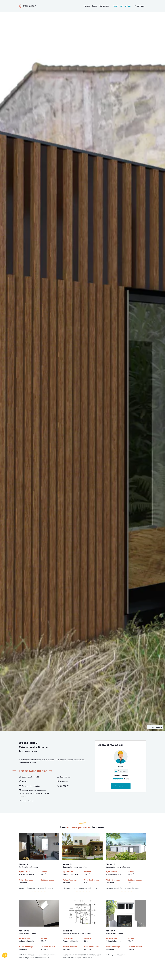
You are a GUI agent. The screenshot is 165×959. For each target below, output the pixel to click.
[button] (5, 955)
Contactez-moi (120, 786)
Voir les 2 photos (155, 727)
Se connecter (140, 6)
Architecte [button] (120, 771)
